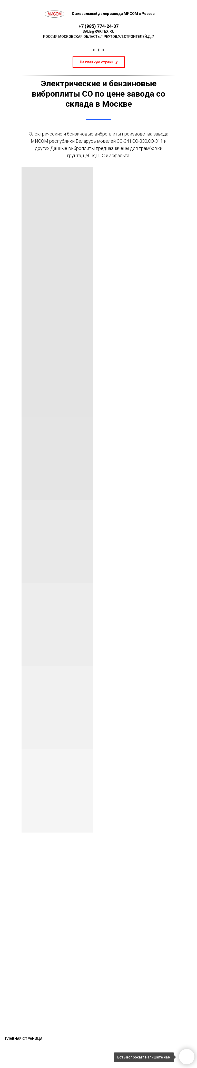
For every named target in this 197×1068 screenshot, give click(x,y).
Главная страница (23, 1039)
